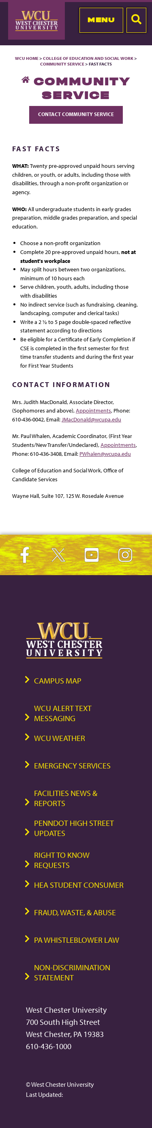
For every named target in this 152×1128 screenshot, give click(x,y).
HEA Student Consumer (79, 885)
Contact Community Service (76, 114)
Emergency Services (72, 765)
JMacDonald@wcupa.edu (91, 419)
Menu (101, 19)
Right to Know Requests (62, 860)
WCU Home (27, 58)
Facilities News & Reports (65, 798)
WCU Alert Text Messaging (63, 713)
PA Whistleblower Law (76, 940)
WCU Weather (59, 738)
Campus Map (57, 680)
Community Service (62, 64)
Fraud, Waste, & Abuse (75, 912)
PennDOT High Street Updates (74, 828)
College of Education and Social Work (88, 58)
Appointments (93, 410)
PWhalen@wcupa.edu (105, 453)
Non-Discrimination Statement (72, 972)
